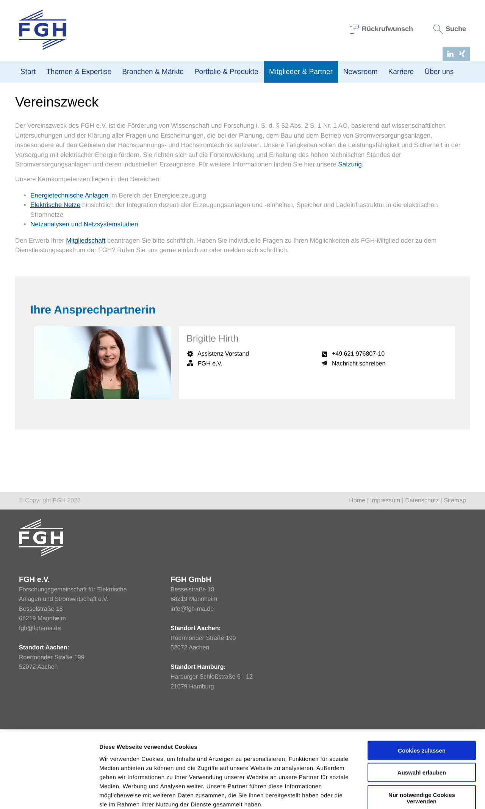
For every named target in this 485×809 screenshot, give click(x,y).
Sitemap (455, 580)
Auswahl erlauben (421, 731)
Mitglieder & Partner (301, 72)
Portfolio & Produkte (226, 72)
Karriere (401, 72)
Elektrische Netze (55, 284)
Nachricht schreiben (358, 443)
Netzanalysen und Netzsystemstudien (84, 303)
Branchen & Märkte (153, 72)
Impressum (385, 580)
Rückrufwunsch (381, 29)
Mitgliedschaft (85, 320)
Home (22, 149)
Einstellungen (403, 794)
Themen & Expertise (78, 72)
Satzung (349, 244)
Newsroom (360, 72)
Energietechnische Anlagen (69, 275)
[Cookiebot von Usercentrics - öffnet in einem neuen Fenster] (49, 794)
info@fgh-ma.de (192, 688)
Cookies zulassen (422, 709)
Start (28, 72)
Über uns (439, 72)
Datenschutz (422, 580)
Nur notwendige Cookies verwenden (421, 756)
